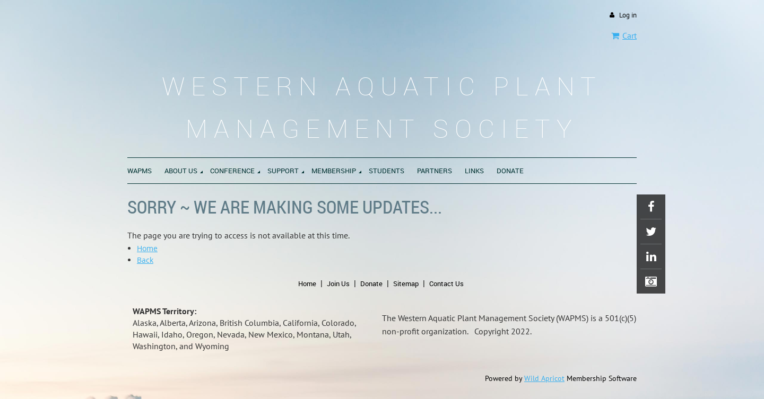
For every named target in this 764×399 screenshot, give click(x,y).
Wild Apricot (544, 378)
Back (145, 260)
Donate (371, 283)
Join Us (338, 283)
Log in (628, 15)
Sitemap (406, 283)
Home (147, 248)
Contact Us (446, 283)
